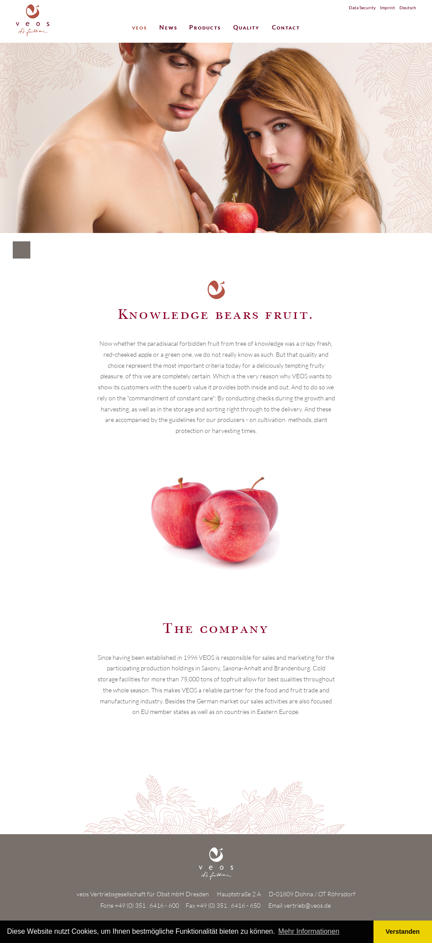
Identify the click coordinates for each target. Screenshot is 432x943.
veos (139, 27)
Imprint (387, 7)
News (168, 27)
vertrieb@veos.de (307, 905)
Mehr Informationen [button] (309, 931)
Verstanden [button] (403, 931)
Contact (286, 27)
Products (205, 27)
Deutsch (407, 7)
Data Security (362, 7)
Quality (246, 27)
